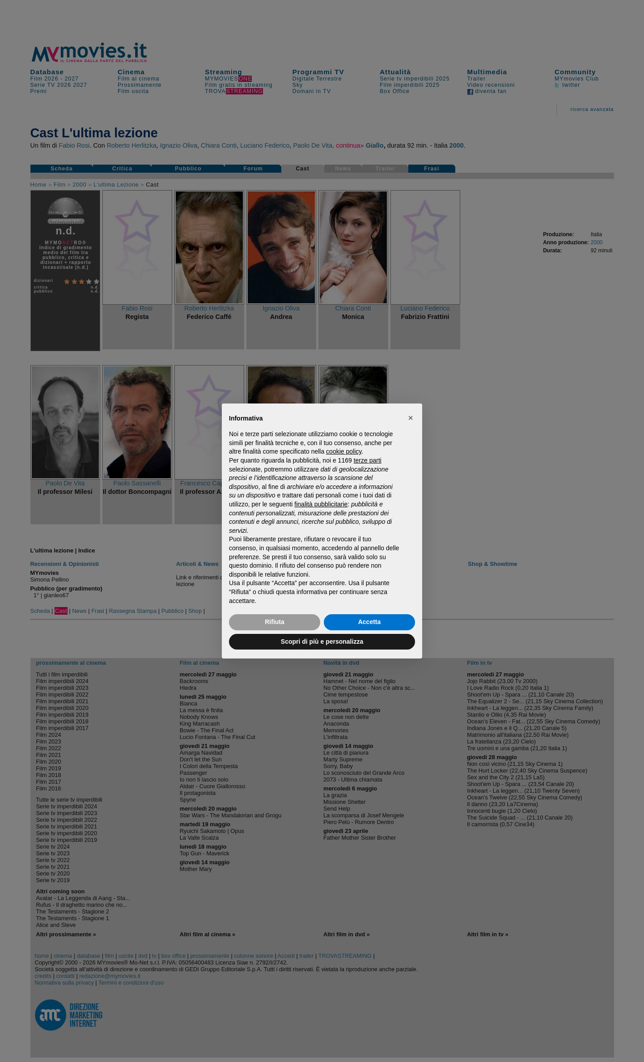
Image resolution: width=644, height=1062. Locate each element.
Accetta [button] (369, 621)
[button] (410, 418)
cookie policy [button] (343, 451)
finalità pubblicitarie (320, 504)
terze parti (367, 460)
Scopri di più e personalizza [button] (322, 641)
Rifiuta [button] (274, 621)
